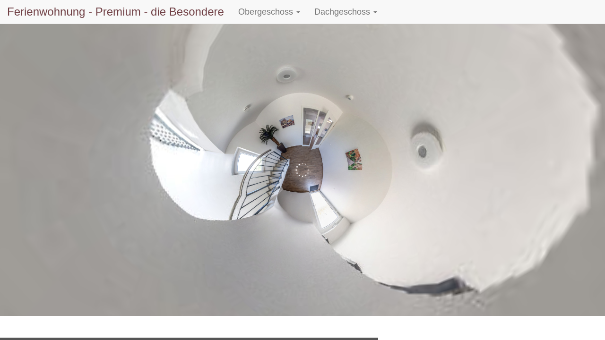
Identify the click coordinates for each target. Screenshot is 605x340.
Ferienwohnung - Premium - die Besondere (115, 11)
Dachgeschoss (345, 12)
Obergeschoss (269, 12)
